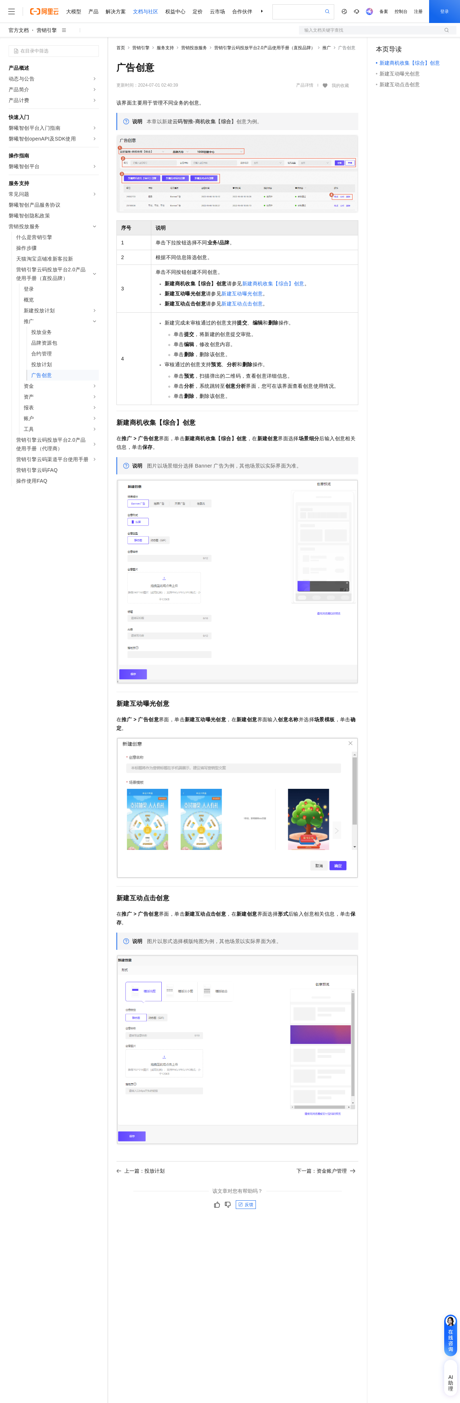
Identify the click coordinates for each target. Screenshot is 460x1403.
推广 (326, 47)
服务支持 (165, 47)
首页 (120, 47)
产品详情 (304, 85)
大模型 (73, 11)
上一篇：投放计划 (140, 1171)
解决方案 (116, 11)
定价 (198, 11)
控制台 (401, 11)
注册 (418, 11)
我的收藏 (340, 85)
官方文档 (19, 30)
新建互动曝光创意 (242, 293)
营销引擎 (47, 30)
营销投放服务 (194, 47)
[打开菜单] (11, 11)
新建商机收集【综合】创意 (273, 283)
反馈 (245, 1204)
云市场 (217, 11)
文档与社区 (145, 11)
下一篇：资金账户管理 (325, 1171)
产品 (93, 11)
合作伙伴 (242, 11)
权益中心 (175, 11)
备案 (384, 11)
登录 (444, 11)
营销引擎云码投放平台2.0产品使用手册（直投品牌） (264, 47)
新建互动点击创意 (242, 304)
